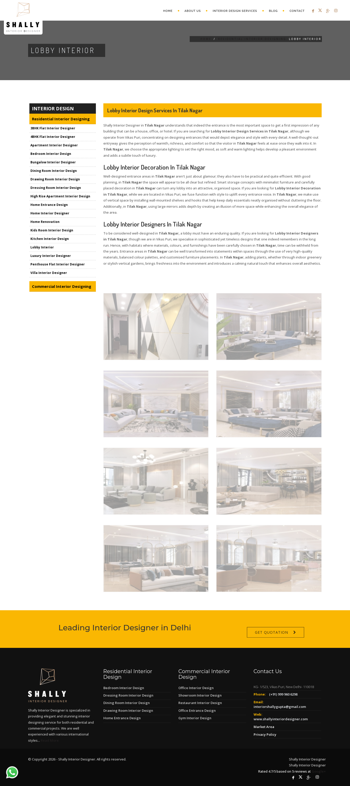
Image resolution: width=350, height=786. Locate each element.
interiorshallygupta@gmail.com (280, 706)
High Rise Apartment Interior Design (60, 196)
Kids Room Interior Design (51, 230)
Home (168, 11)
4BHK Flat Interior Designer (52, 137)
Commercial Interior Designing (61, 286)
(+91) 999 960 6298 (283, 694)
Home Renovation (45, 222)
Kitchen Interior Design (49, 239)
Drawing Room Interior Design (55, 179)
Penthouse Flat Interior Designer (57, 264)
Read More (50, 740)
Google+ (319, 771)
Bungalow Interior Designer (53, 162)
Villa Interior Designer (48, 273)
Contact (297, 11)
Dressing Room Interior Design (55, 188)
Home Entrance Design (49, 205)
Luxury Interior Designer (50, 256)
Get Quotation (271, 642)
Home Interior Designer (49, 213)
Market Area (264, 726)
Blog (273, 11)
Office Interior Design (196, 687)
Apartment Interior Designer (54, 145)
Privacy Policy (265, 734)
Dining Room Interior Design (53, 171)
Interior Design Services (235, 11)
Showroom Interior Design (200, 695)
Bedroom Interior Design (50, 154)
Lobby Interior (42, 247)
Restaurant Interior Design (200, 702)
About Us (193, 11)
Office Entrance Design (197, 710)
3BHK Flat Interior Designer (52, 128)
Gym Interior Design (194, 718)
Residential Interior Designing (252, 39)
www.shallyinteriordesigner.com (281, 719)
